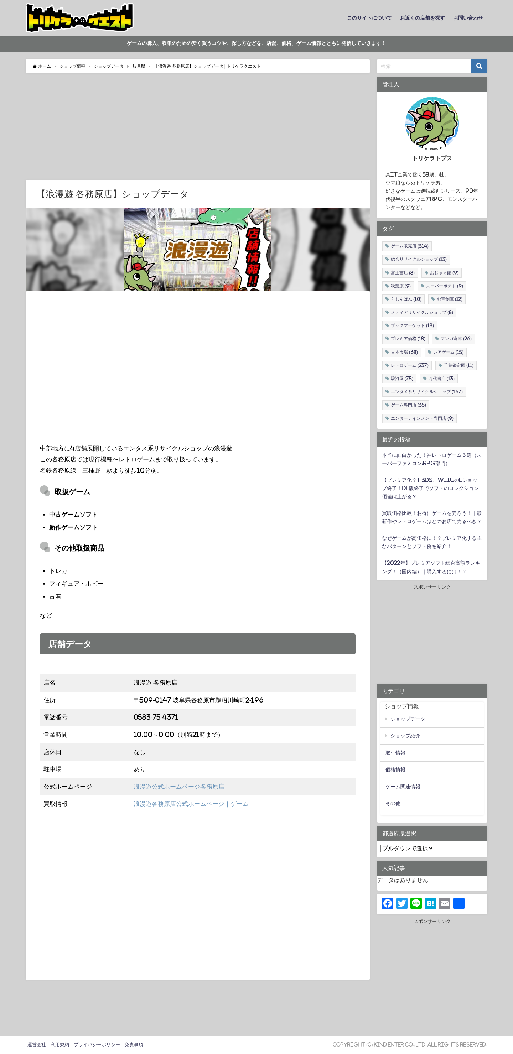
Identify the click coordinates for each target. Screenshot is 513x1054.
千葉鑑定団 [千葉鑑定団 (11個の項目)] (458, 365)
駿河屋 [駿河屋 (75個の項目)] (402, 378)
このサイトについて (369, 17)
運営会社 (36, 1044)
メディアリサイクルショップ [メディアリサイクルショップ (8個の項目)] (422, 313)
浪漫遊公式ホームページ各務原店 (179, 786)
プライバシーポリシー (97, 1044)
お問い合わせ (468, 17)
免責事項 (134, 1044)
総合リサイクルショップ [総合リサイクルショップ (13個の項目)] (419, 259)
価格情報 (395, 769)
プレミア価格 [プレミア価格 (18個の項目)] (408, 339)
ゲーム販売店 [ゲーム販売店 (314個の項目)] (410, 246)
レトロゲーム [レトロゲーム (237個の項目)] (410, 365)
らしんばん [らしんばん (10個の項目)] (406, 299)
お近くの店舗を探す (422, 17)
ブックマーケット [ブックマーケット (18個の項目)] (412, 326)
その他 (392, 803)
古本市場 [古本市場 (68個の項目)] (404, 352)
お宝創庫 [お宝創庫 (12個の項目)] (449, 299)
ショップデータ (407, 719)
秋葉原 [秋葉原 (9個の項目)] (401, 286)
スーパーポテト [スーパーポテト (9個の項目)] (444, 286)
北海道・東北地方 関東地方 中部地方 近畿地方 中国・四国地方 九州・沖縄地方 (407, 848)
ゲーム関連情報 (402, 786)
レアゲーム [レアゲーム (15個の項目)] (448, 352)
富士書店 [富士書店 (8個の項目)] (403, 273)
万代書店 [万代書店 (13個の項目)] (442, 378)
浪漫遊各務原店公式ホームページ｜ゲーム (191, 804)
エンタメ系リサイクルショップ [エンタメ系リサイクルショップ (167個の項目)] (427, 392)
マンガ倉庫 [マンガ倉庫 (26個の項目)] (456, 339)
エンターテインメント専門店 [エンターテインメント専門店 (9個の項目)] (422, 418)
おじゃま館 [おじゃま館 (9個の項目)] (444, 273)
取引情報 (395, 753)
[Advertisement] (198, 127)
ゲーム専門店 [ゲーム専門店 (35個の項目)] (408, 405)
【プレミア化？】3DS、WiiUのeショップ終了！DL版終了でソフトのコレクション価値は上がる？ (430, 488)
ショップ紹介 (405, 736)
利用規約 (60, 1044)
